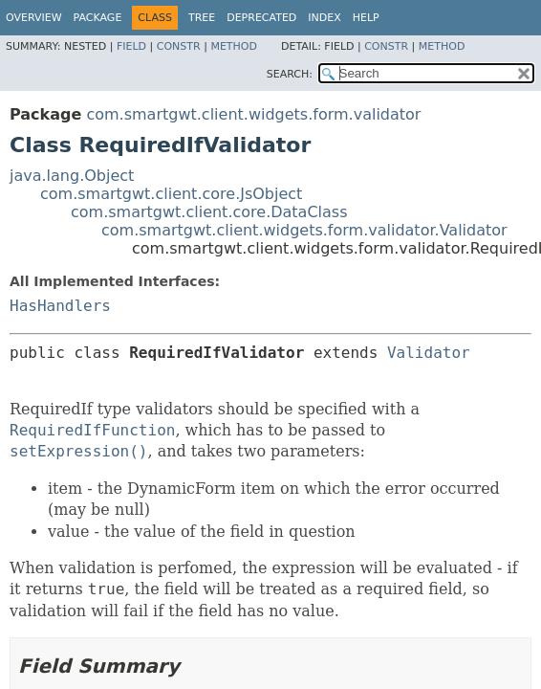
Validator (428, 353)
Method (233, 46)
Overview (34, 17)
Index (324, 17)
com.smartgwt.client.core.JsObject (171, 194)
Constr (179, 46)
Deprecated (261, 17)
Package (98, 17)
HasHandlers (60, 306)
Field (131, 46)
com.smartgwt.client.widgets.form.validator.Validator (304, 230)
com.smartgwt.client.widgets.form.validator (253, 114)
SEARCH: (290, 74)
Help (366, 17)
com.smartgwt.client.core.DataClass (209, 212)
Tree (201, 17)
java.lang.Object (72, 176)
